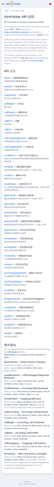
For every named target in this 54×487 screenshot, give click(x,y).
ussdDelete (10, 307)
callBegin (9, 103)
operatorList (10, 230)
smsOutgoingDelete (15, 273)
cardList (8, 175)
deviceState (10, 212)
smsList (8, 264)
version (8, 333)
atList (7, 77)
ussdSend (9, 324)
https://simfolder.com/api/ (16, 32)
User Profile (38, 60)
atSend (8, 86)
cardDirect (10, 155)
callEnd (8, 121)
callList (8, 129)
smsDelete (10, 255)
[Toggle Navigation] (3, 4)
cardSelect (10, 184)
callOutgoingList (13, 146)
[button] (50, 4)
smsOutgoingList (13, 281)
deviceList (9, 204)
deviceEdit (9, 195)
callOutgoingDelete (15, 138)
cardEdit (8, 166)
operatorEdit (11, 221)
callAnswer (10, 95)
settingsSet (10, 247)
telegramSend (12, 298)
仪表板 (6, 11)
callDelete (9, 112)
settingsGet (10, 238)
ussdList (8, 316)
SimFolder (32, 484)
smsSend (9, 290)
